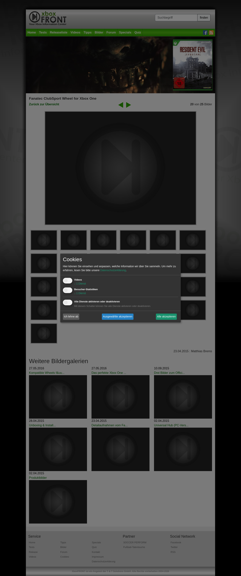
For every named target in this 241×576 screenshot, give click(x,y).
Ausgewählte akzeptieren (117, 316)
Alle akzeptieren (166, 316)
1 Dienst (80, 283)
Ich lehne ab (71, 316)
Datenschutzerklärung (113, 270)
